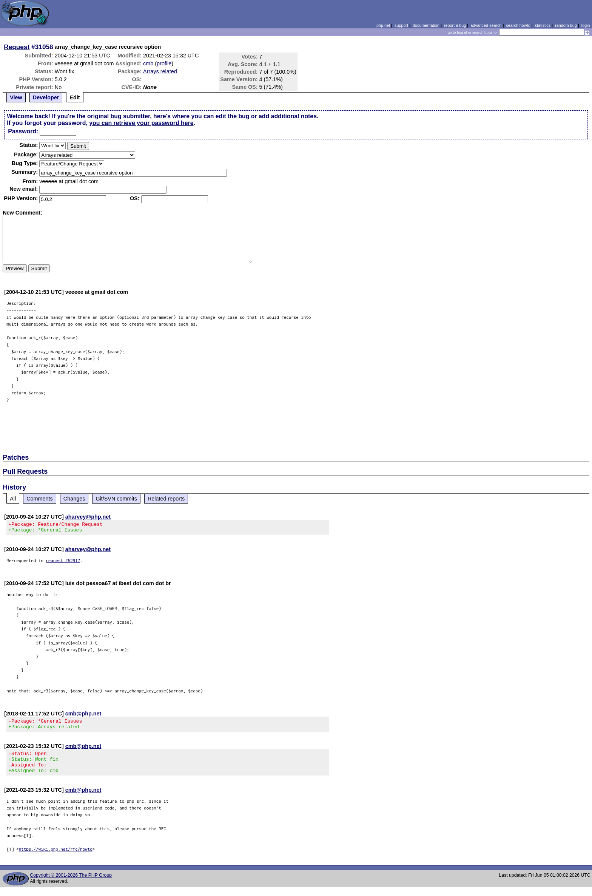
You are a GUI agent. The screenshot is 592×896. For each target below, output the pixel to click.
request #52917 (63, 562)
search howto (518, 25)
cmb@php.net (83, 716)
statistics (542, 25)
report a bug (455, 25)
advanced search (485, 25)
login (585, 25)
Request (16, 47)
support (401, 25)
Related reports (166, 499)
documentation (426, 25)
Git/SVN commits (116, 499)
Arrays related (160, 71)
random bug (566, 25)
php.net (383, 25)
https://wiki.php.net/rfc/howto (55, 858)
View (16, 97)
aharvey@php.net (88, 517)
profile (164, 63)
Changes (74, 499)
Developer (46, 97)
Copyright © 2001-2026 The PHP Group (71, 884)
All (13, 499)
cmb (148, 63)
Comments (39, 499)
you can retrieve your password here (141, 123)
